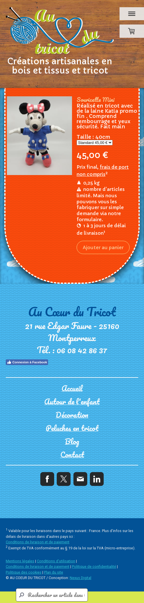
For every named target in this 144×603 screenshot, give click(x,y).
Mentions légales (20, 561)
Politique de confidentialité (94, 566)
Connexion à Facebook (27, 362)
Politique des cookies (23, 572)
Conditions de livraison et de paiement (37, 542)
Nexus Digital (80, 578)
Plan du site (53, 572)
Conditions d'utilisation (56, 561)
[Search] (52, 595)
